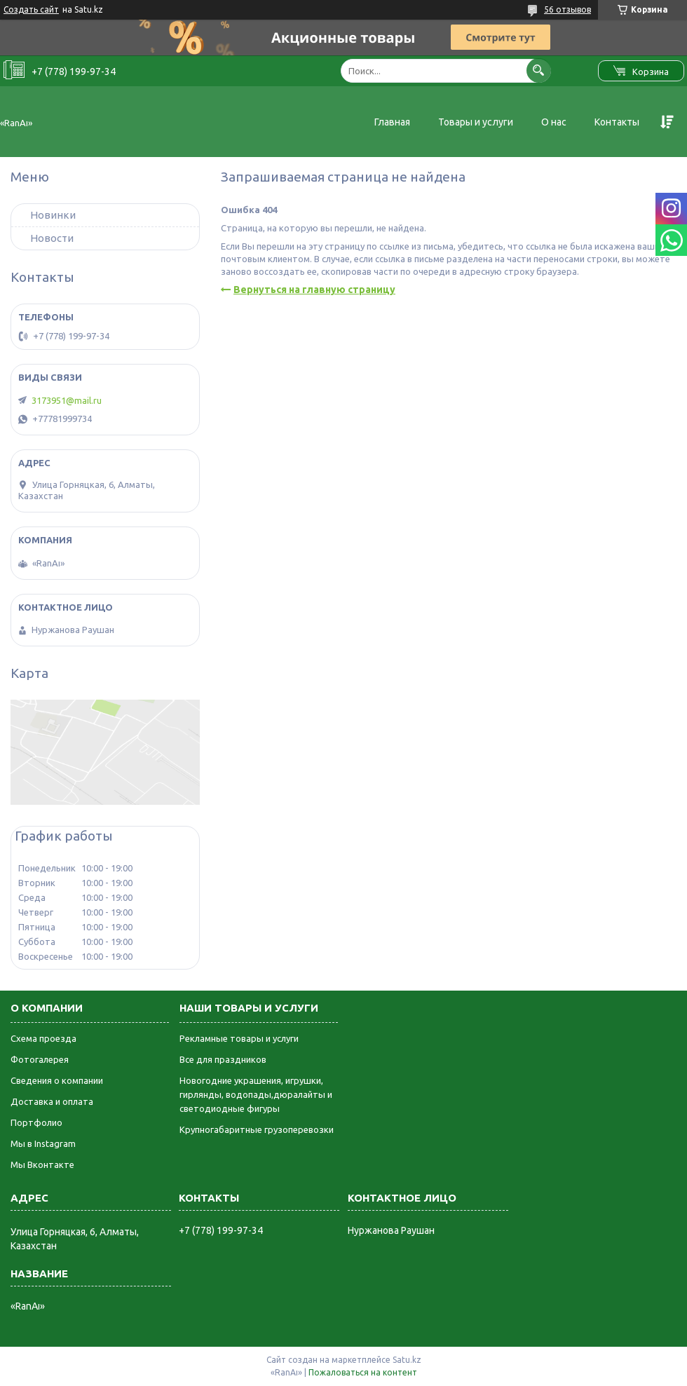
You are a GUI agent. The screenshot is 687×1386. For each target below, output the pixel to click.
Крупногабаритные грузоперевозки (256, 1129)
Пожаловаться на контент (362, 1372)
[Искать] (538, 70)
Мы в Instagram (43, 1143)
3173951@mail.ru (67, 400)
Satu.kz (407, 1359)
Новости (52, 238)
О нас (553, 122)
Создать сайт (31, 9)
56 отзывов (567, 9)
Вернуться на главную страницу (314, 289)
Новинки (53, 215)
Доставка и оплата (52, 1101)
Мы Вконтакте (42, 1164)
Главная (392, 122)
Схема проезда (43, 1038)
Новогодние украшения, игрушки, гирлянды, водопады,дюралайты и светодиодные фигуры (255, 1094)
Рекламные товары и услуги (239, 1038)
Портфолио (36, 1122)
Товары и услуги (475, 122)
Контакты (616, 122)
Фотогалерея (40, 1059)
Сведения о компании (57, 1080)
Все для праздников (222, 1059)
